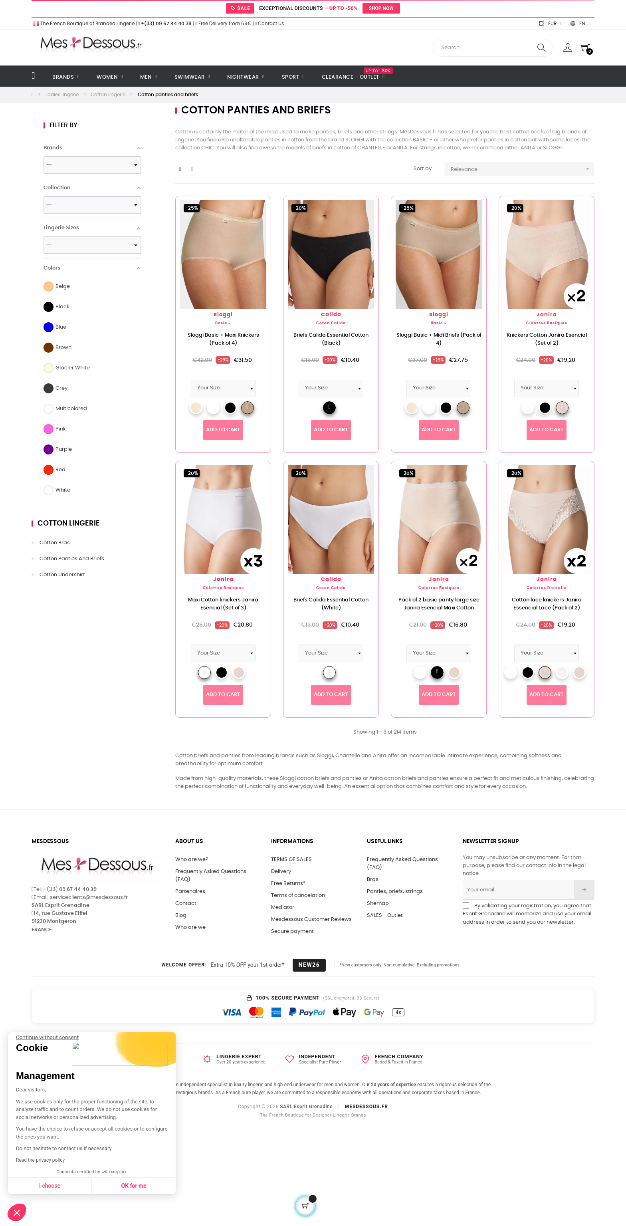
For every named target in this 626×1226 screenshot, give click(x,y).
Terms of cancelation (298, 895)
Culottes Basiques (546, 323)
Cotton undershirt (62, 574)
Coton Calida (331, 323)
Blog (180, 915)
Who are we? (191, 859)
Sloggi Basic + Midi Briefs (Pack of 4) (438, 339)
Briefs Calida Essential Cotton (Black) (330, 339)
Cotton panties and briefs (72, 558)
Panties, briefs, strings (395, 891)
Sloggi (223, 314)
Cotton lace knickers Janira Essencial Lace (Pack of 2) (547, 604)
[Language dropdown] (580, 24)
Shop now (381, 8)
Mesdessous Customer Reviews (311, 919)
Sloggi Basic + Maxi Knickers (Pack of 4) (223, 339)
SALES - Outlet (385, 915)
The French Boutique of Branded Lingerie (83, 23)
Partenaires (190, 891)
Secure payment (292, 931)
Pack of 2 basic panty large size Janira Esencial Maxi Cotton (438, 604)
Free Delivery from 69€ (223, 23)
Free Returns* (288, 883)
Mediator (282, 907)
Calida (331, 314)
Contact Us (269, 23)
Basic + (223, 323)
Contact (185, 903)
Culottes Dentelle (547, 588)
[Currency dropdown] (550, 24)
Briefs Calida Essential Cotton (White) (330, 604)
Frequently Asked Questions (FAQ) (210, 875)
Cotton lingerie (69, 523)
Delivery (281, 871)
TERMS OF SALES (291, 859)
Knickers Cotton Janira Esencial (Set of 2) (547, 339)
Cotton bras (55, 543)
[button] (16, 1212)
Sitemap (378, 903)
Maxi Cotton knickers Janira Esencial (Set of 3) (223, 604)
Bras (372, 879)
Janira (547, 314)
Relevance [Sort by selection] (522, 169)
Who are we (190, 927)
